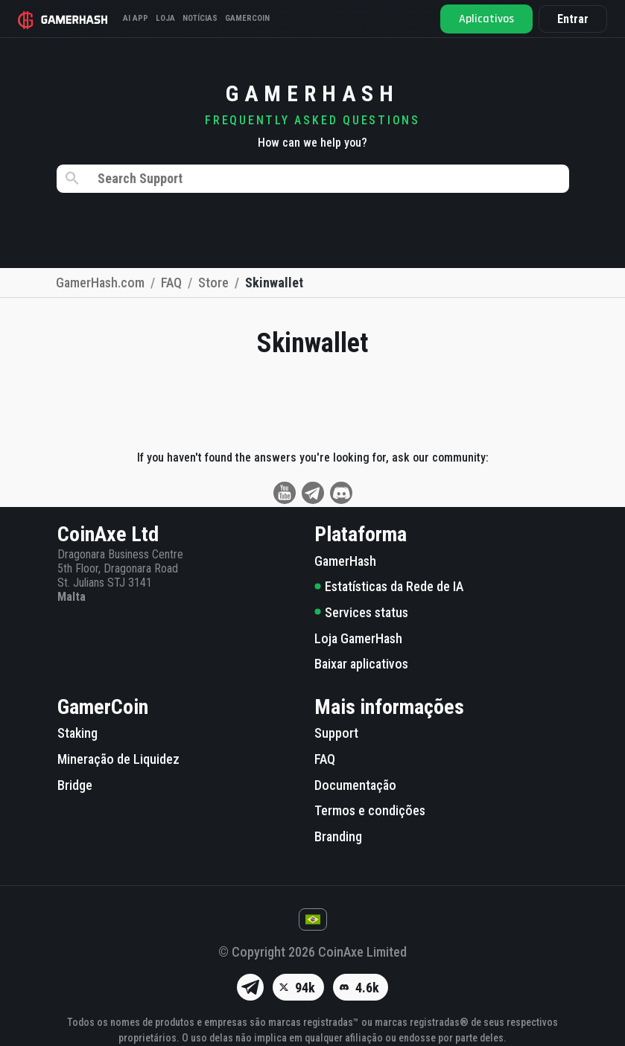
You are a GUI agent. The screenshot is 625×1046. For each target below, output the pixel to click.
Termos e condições (369, 810)
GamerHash (345, 561)
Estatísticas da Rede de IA (388, 586)
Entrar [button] (572, 19)
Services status (361, 612)
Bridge (74, 785)
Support (336, 733)
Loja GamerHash (358, 638)
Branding (338, 836)
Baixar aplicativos (361, 664)
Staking (77, 733)
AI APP (135, 18)
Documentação (355, 785)
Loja (165, 18)
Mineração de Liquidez (118, 759)
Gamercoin (247, 18)
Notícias (200, 18)
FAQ (324, 759)
